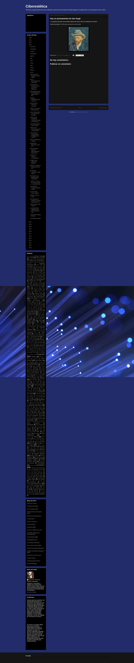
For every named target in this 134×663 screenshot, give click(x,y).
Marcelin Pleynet (36, 402)
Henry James (30, 344)
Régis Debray (36, 449)
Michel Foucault (38, 412)
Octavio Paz (30, 430)
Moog (34, 418)
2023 (30, 44)
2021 (30, 224)
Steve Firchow (30, 473)
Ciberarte (40, 295)
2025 (30, 40)
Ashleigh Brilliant (39, 273)
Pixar (43, 441)
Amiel (28, 266)
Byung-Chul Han (34, 280)
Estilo (40, 321)
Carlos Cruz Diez (40, 285)
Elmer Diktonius (33, 316)
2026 (30, 37)
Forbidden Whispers (31, 325)
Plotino (43, 443)
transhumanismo (31, 482)
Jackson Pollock (41, 363)
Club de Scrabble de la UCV (34, 530)
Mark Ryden (42, 403)
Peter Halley (36, 438)
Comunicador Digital (32, 537)
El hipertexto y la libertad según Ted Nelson (34, 177)
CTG (42, 303)
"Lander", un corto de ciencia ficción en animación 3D (35, 182)
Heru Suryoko (32, 346)
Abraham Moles (38, 256)
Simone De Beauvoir (31, 470)
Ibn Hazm (34, 352)
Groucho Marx (36, 336)
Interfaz (33, 357)
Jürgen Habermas (38, 384)
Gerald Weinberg (39, 330)
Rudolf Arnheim (39, 457)
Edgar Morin (31, 313)
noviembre (33, 49)
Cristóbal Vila (35, 303)
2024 (30, 42)
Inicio (79, 107)
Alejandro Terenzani (34, 579)
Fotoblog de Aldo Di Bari (33, 561)
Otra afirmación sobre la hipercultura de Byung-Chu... (34, 151)
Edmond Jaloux (41, 313)
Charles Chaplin (38, 289)
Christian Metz (39, 294)
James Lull (35, 366)
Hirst (42, 348)
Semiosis (32, 465)
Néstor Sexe (40, 426)
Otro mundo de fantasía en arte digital (35, 76)
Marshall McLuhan (35, 405)
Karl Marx (36, 385)
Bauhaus (29, 276)
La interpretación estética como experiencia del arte (34, 210)
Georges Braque (30, 330)
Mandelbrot (42, 399)
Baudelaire (39, 275)
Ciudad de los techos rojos (34, 555)
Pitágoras (37, 441)
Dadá (34, 304)
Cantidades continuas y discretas (35, 283)
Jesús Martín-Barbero (33, 372)
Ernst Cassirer (36, 318)
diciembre (33, 46)
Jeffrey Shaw (41, 369)
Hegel (35, 339)
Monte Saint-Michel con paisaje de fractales (35, 114)
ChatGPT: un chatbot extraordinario (34, 156)
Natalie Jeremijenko (33, 423)
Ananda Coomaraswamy (37, 266)
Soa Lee (41, 470)
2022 (30, 222)
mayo (32, 63)
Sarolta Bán (42, 461)
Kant (28, 386)
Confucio (29, 301)
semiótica (40, 465)
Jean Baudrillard (33, 367)
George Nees (39, 329)
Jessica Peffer (32, 370)
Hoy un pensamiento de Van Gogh (35, 81)
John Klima (37, 376)
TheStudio (40, 477)
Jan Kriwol (42, 366)
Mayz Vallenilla (41, 409)
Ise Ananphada (30, 361)
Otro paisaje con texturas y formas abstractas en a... (35, 200)
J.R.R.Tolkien (30, 363)
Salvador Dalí (30, 458)
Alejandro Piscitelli (36, 260)
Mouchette (40, 418)
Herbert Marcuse (40, 345)
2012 (30, 245)
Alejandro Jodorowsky (33, 259)
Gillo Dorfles (36, 333)
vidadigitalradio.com (32, 539)
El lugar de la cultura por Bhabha (33, 162)
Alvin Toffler (40, 264)
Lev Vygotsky (30, 395)
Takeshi (28, 476)
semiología (41, 463)
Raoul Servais (33, 447)
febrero (32, 70)
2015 (30, 238)
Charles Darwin (31, 291)
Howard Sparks (35, 349)
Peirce (36, 437)
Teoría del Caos (37, 476)
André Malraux (39, 267)
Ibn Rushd (40, 352)
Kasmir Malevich (37, 387)
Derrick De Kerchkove (32, 307)
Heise (30, 341)
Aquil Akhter (29, 270)
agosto (32, 56)
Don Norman (36, 309)
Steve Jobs (39, 473)
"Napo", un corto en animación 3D (35, 109)
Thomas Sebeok (31, 479)
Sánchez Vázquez (32, 460)
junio (31, 60)
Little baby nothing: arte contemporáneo (33, 533)
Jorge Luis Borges (38, 378)
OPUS (28, 431)
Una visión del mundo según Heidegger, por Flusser (34, 135)
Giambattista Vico (32, 332)
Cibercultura (30, 297)
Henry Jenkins (39, 344)
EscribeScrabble (31, 527)
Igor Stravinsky (30, 354)
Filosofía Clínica (31, 558)
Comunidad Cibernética (33, 542)
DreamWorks (31, 312)
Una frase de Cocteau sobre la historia (35, 188)
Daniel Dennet (30, 306)
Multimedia (30, 420)
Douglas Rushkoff (38, 310)
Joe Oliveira (40, 373)
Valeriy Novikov (30, 485)
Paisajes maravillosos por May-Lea (35, 99)
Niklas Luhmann (38, 427)
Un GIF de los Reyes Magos (34, 192)
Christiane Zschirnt (31, 295)
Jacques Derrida (33, 364)
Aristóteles (37, 270)
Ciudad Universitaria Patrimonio (35, 548)
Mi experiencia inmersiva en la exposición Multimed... (34, 87)
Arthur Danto (30, 273)
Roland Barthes (39, 454)
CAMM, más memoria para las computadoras (35, 129)
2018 (30, 231)
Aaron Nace (29, 256)
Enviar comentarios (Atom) (82, 112)
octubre (32, 51)
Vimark (30, 486)
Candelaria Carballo (37, 282)
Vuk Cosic (35, 488)
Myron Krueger (31, 421)
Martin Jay (30, 407)
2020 (30, 226)
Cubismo (29, 304)
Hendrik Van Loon (31, 342)
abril (31, 65)
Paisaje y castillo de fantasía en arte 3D (35, 167)
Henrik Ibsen (40, 342)
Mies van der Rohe (32, 414)
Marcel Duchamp (33, 400)
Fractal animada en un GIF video (35, 124)
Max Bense (40, 408)
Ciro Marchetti (40, 298)
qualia (31, 445)
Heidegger (42, 339)
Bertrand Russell (38, 278)
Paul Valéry (36, 433)
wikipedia (36, 491)
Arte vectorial (38, 272)
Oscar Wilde (35, 431)
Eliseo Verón (41, 315)
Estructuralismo (31, 322)
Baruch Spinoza (30, 275)
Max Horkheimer (31, 409)
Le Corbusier (38, 390)
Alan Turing (30, 257)
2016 (30, 236)
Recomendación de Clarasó (35, 205)
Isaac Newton (39, 360)
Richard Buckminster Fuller (33, 452)
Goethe (43, 335)
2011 (30, 247)
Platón (38, 443)
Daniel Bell (40, 304)
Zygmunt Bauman (40, 494)
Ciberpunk (32, 298)
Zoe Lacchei (30, 494)
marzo (32, 67)
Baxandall (36, 276)
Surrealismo (40, 475)
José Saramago (36, 381)
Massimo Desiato (31, 408)
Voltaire (37, 486)
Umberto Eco (37, 483)
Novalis (40, 428)
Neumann (29, 427)
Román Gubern (34, 455)
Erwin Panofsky (39, 319)
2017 (30, 233)
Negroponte (30, 424)
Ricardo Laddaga (39, 450)
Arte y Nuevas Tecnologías (34, 545)
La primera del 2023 (35, 218)
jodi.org (33, 373)
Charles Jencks (38, 292)
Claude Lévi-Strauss (33, 300)
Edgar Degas (42, 312)
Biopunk (34, 279)
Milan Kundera (39, 415)
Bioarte (28, 279)
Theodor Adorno (31, 477)
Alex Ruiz (34, 262)
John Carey (37, 374)
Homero (28, 349)
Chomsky (29, 294)
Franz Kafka (31, 328)
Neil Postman (39, 424)
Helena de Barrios (38, 341)
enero (32, 72)
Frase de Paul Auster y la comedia (33, 105)
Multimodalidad (41, 420)
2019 (30, 229)
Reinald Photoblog (32, 563)
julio (31, 58)
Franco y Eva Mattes (37, 326)
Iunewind (40, 361)
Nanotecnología (39, 421)
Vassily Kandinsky (40, 485)
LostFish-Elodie (37, 398)
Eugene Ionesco (38, 323)
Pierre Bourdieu (35, 439)
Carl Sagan (30, 285)
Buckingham (41, 279)
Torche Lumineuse (32, 521)
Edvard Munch (32, 315)
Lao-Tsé (35, 388)
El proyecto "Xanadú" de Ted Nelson (35, 172)
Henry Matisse (30, 345)
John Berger (30, 375)
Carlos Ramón (34, 286)
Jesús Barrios (40, 370)
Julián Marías (36, 382)
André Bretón (30, 267)
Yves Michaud (34, 492)
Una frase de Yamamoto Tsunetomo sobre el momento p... (35, 119)
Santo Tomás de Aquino (36, 460)
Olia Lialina (40, 430)
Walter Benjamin (33, 489)
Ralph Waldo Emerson (39, 446)
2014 (30, 240)
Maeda (34, 399)
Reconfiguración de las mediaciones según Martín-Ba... (35, 93)
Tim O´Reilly (41, 479)
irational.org (35, 358)
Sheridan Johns (35, 467)
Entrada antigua (103, 107)
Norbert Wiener (31, 429)
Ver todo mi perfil (31, 592)
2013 (30, 243)
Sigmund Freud (38, 469)
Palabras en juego (32, 503)
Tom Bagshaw (38, 480)
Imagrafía (40, 354)
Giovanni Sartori (35, 335)
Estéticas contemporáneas (34, 516)
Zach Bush (41, 492)
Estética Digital (31, 321)
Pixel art (32, 443)
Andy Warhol (39, 269)
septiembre (33, 53)
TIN (30, 480)
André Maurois (30, 269)
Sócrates (29, 472)
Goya (30, 336)
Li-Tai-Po (38, 395)
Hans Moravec (35, 338)
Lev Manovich (39, 393)
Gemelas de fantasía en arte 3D (35, 145)
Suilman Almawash (31, 475)
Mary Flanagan (39, 406)
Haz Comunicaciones (32, 509)
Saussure (31, 463)
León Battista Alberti (31, 391)
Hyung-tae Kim (37, 351)
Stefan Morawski (38, 472)
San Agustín (39, 458)
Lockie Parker (36, 396)
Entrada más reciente (55, 107)
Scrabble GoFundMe (32, 506)
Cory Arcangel (37, 301)
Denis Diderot (39, 306)
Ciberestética (36, 6)
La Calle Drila (30, 518)
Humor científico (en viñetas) (35, 140)
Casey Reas (36, 288)
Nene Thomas (30, 426)
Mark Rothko (34, 403)
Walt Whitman (42, 488)
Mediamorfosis (33, 411)
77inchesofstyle (31, 524)
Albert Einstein (40, 257)
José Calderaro (34, 379)
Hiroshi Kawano (35, 348)
